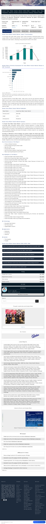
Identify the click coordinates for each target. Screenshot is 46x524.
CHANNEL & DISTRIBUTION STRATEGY (27, 495)
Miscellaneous (38, 512)
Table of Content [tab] (16, 31)
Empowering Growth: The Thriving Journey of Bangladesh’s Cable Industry (19, 460)
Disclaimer (18, 495)
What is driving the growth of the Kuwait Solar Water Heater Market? (23, 250)
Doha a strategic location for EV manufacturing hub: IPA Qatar (17, 455)
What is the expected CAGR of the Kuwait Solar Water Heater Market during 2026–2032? (23, 246)
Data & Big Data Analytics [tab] (35, 31)
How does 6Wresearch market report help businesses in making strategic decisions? (23, 262)
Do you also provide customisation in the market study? (23, 266)
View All (23, 327)
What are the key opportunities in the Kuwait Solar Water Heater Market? (23, 254)
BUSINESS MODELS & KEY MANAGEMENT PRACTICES (28, 505)
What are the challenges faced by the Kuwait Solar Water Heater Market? (23, 258)
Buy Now (23, 284)
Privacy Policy (19, 489)
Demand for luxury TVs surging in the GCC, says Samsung (16, 463)
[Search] (37, 301)
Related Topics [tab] (25, 31)
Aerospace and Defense (39, 485)
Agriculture (37, 513)
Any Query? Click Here (23, 294)
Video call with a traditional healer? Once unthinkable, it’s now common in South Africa (22, 465)
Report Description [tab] (7, 31)
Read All (4, 470)
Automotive (37, 502)
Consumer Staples (38, 503)
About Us (18, 485)
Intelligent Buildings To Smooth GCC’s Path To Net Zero (15, 468)
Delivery (18, 493)
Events (17, 486)
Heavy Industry (38, 495)
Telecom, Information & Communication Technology (40, 498)
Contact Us (18, 496)
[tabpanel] (23, 316)
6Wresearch (6, 522)
